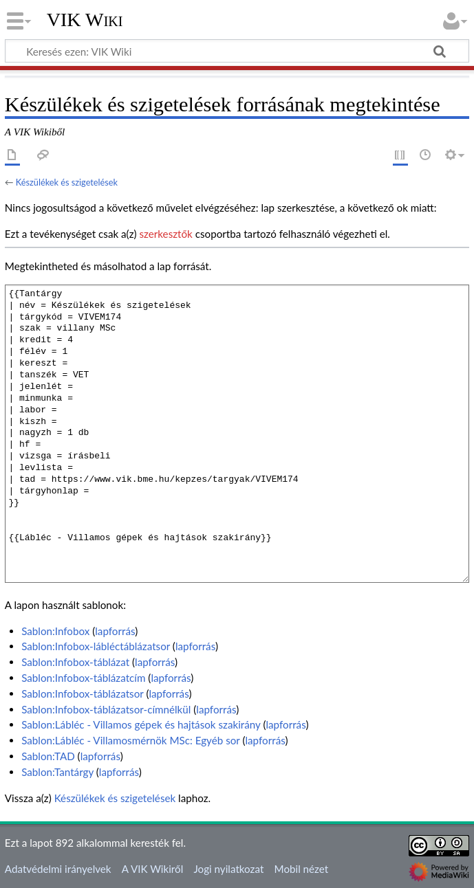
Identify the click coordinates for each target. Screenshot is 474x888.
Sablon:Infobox (55, 631)
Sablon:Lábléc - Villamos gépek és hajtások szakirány (140, 724)
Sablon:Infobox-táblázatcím (83, 677)
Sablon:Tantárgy (57, 772)
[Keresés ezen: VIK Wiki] (237, 51)
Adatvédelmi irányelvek (58, 869)
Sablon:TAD (48, 756)
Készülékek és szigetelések (67, 182)
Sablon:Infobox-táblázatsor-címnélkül (106, 709)
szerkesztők (165, 233)
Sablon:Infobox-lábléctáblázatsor (95, 646)
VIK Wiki (85, 20)
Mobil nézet (301, 869)
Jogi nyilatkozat (228, 869)
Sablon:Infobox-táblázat (75, 662)
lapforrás (115, 631)
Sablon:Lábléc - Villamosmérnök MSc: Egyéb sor (130, 740)
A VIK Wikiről (152, 869)
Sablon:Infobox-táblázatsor (82, 693)
